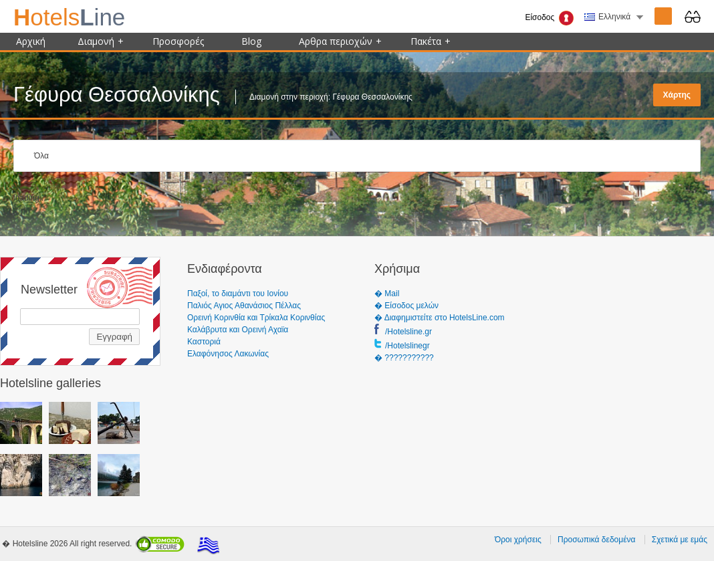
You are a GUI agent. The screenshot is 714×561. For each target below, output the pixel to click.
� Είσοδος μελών (406, 305)
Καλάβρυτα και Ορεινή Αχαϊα (237, 329)
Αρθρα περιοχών (340, 41)
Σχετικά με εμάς (679, 539)
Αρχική (30, 41)
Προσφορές (178, 41)
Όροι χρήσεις (518, 539)
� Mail (386, 293)
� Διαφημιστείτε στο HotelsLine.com (439, 317)
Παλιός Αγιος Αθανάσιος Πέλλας (244, 305)
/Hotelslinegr (407, 345)
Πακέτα (430, 41)
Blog (251, 41)
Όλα (41, 155)
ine (69, 17)
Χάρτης (677, 95)
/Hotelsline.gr (408, 331)
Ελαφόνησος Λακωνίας (228, 353)
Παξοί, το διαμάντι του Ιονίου (237, 293)
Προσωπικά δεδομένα (596, 539)
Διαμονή (101, 41)
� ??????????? (404, 357)
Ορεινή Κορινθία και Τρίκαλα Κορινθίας (256, 317)
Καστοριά (204, 341)
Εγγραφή (114, 337)
